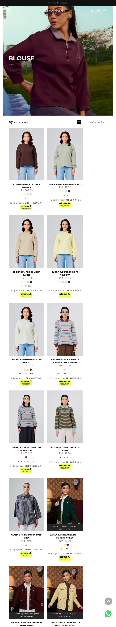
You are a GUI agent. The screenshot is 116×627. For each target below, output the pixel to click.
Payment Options (88, 554)
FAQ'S (83, 566)
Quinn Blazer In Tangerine (58, 501)
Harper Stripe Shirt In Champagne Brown (91, 259)
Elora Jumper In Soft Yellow (24, 259)
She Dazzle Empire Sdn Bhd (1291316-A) (57, 623)
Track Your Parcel (23, 588)
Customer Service (25, 575)
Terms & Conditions (24, 558)
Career (18, 554)
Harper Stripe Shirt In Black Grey (24, 340)
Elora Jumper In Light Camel (92, 178)
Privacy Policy (21, 562)
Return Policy (86, 562)
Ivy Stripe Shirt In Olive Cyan (58, 340)
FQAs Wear (20, 580)
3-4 (21, 433)
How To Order (86, 551)
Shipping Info (86, 558)
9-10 (98, 433)
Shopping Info (88, 542)
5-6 (60, 433)
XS (91, 349)
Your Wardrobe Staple (58, 3)
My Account (21, 551)
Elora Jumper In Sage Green (58, 178)
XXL (63, 272)
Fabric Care (20, 595)
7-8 (26, 433)
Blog (17, 566)
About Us (19, 547)
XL (61, 191)
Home (11, 64)
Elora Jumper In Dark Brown (24, 178)
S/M (59, 510)
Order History (21, 591)
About (19, 542)
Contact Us (20, 584)
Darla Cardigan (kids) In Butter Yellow (91, 420)
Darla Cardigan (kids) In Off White (24, 501)
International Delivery (90, 547)
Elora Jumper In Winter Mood (58, 259)
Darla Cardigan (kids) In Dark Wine (58, 420)
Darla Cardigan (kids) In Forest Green (24, 420)
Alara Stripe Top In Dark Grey (91, 340)
